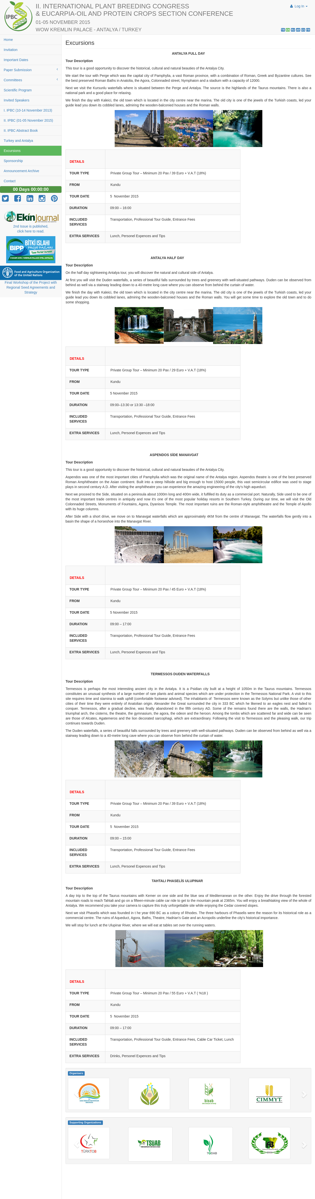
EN (288, 29)
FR (308, 29)
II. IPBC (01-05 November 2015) (28, 120)
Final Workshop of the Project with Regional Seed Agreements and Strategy (31, 287)
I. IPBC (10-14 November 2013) (28, 110)
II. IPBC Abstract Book (21, 130)
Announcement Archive (21, 171)
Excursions (12, 151)
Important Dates (16, 60)
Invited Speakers (16, 100)
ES (303, 29)
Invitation (10, 50)
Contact (10, 181)
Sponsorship (13, 161)
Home (8, 40)
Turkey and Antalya (18, 141)
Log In (298, 6)
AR (298, 29)
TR (283, 29)
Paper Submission (31, 69)
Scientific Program (18, 90)
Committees (31, 80)
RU (293, 29)
